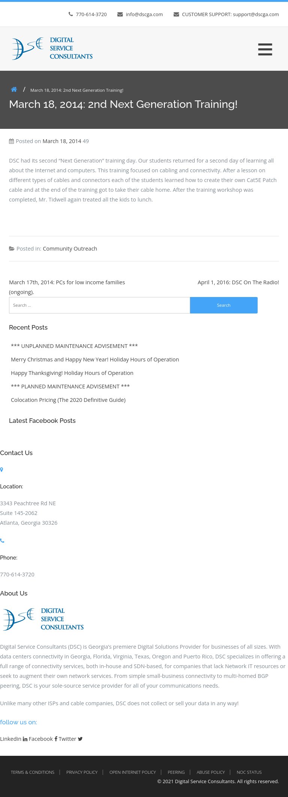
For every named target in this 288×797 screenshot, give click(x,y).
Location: (11, 486)
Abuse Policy (211, 772)
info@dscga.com (144, 14)
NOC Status (249, 772)
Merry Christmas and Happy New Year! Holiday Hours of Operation (95, 359)
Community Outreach (70, 248)
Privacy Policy (82, 772)
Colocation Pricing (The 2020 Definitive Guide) (68, 399)
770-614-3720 (91, 14)
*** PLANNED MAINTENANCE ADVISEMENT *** (70, 386)
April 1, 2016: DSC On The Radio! (238, 282)
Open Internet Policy (133, 772)
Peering (176, 772)
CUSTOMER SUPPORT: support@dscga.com (230, 14)
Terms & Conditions (32, 772)
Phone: (8, 557)
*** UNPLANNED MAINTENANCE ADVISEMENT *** (74, 345)
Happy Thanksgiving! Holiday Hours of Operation (72, 372)
